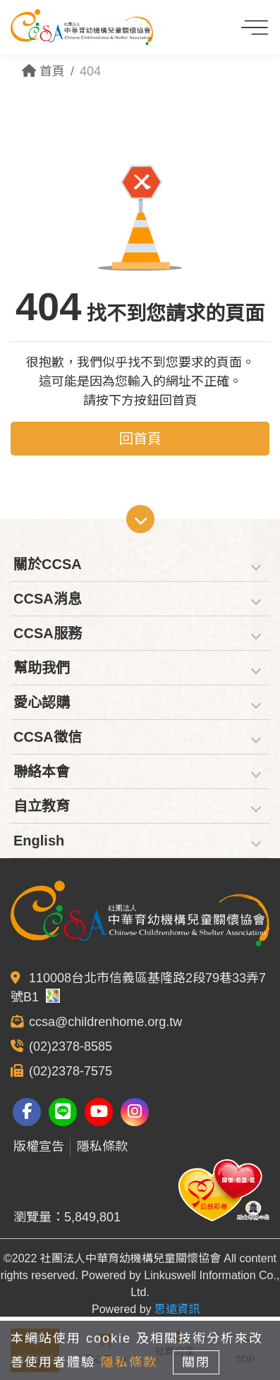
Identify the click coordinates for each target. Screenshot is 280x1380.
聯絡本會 (41, 771)
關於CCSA (47, 564)
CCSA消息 (47, 598)
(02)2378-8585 (70, 1046)
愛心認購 (41, 702)
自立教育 (41, 806)
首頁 (43, 71)
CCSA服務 (47, 633)
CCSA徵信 (47, 737)
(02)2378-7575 (70, 1071)
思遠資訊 (177, 1309)
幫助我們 (41, 668)
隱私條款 (102, 1147)
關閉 (196, 1362)
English (38, 840)
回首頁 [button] (140, 438)
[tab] (140, 564)
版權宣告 (38, 1147)
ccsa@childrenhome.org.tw (105, 1022)
